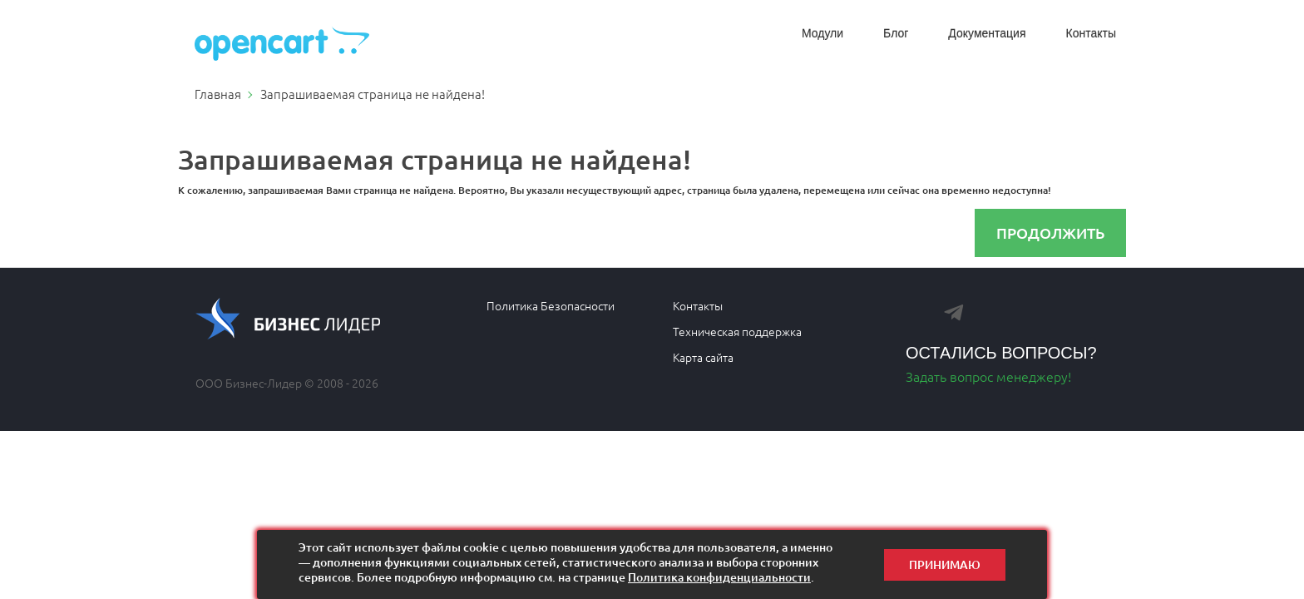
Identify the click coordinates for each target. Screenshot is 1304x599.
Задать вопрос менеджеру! (988, 376)
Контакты (1091, 33)
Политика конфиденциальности (719, 577)
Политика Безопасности (551, 305)
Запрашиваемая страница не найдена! (372, 93)
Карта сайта (703, 357)
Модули (822, 33)
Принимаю (944, 564)
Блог (895, 33)
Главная (218, 93)
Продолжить (1050, 232)
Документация (986, 33)
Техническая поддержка (737, 331)
